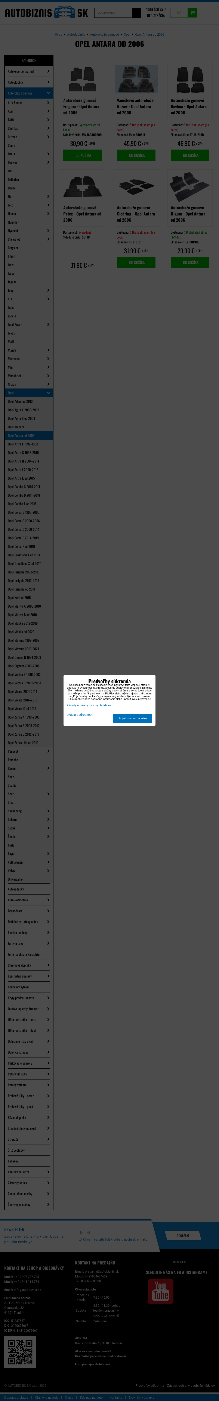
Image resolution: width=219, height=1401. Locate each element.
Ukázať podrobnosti (80, 715)
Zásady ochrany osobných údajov (89, 705)
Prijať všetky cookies (132, 718)
